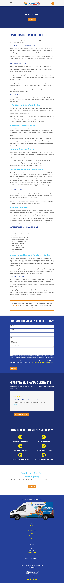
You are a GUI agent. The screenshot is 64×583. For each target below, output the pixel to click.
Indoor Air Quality (32, 530)
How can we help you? (14, 349)
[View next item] (12, 414)
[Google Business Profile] (28, 579)
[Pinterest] (36, 579)
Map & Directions (32, 552)
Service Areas (32, 535)
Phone (11, 333)
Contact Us (32, 19)
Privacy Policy (45, 362)
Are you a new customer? (14, 345)
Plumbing (32, 533)
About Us (32, 525)
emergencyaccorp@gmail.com (37, 362)
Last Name (12, 329)
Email (11, 337)
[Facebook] (30, 579)
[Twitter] (33, 579)
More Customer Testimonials (21, 414)
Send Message (13, 368)
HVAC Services (32, 528)
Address (11, 341)
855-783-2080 (32, 567)
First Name (12, 325)
